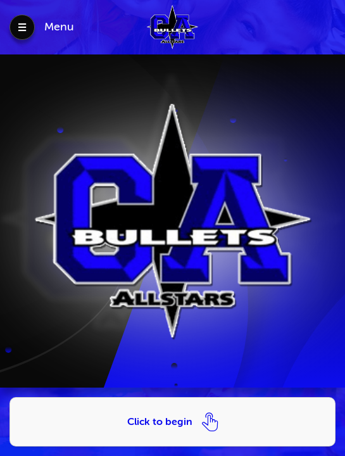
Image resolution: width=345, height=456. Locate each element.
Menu (59, 26)
